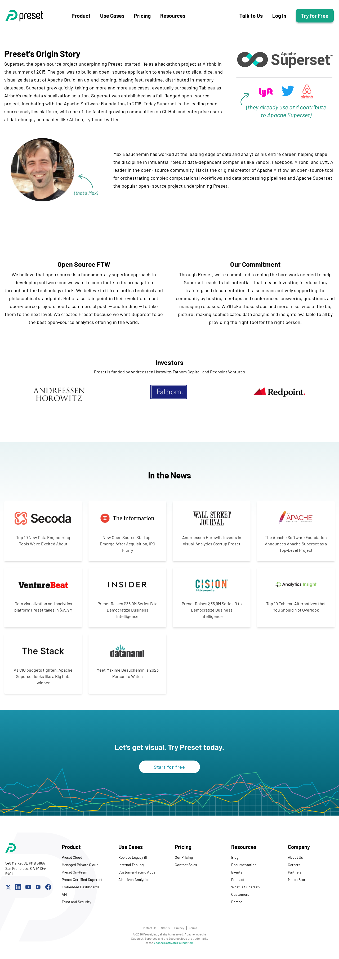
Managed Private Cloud (80, 868)
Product (81, 17)
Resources (172, 17)
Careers (294, 868)
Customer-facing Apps (136, 876)
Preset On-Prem (74, 876)
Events (236, 876)
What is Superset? (245, 890)
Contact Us (149, 931)
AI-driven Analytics (133, 883)
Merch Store (297, 883)
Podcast (237, 883)
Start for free (169, 770)
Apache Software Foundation (173, 946)
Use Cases (112, 17)
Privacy (179, 931)
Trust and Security (76, 905)
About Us (295, 861)
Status (165, 931)
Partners (295, 876)
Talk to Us (251, 17)
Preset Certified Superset (82, 883)
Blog (234, 861)
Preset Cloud (72, 861)
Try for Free (314, 17)
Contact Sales (186, 868)
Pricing (142, 17)
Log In (279, 17)
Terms (193, 931)
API (64, 898)
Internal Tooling (131, 868)
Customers (240, 898)
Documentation (244, 868)
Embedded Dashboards (81, 890)
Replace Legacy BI (132, 861)
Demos (237, 905)
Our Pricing (184, 861)
